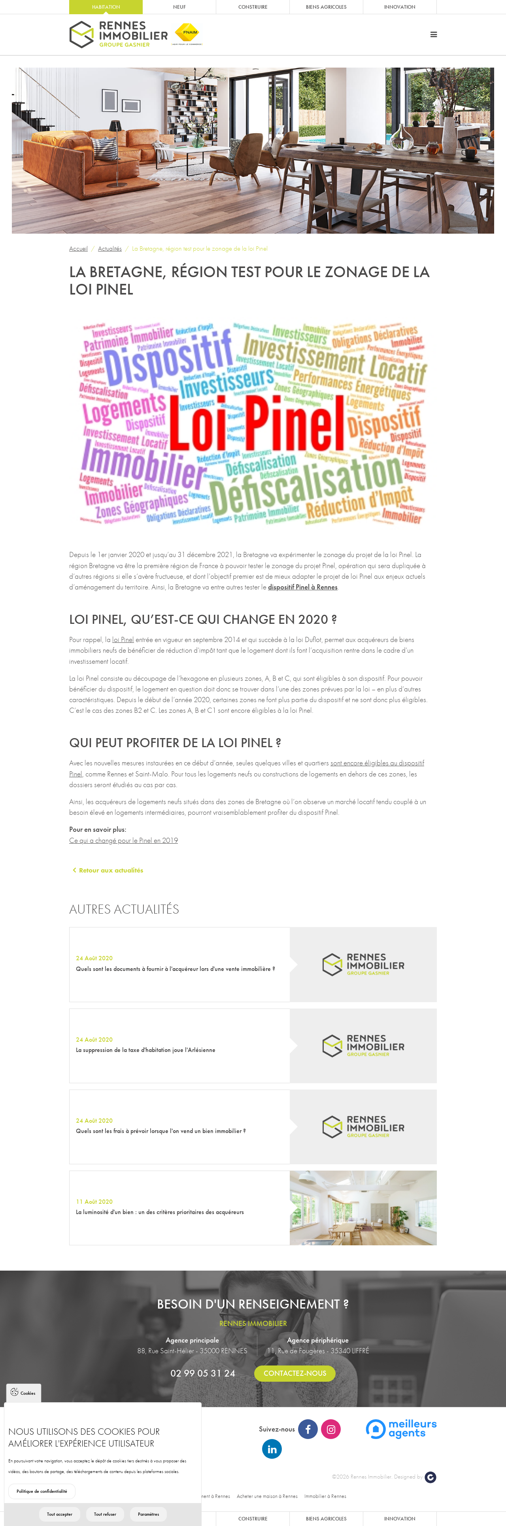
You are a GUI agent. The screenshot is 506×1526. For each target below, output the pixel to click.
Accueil (78, 248)
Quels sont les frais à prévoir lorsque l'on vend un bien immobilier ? (161, 1131)
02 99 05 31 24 (202, 1373)
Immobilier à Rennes (325, 1496)
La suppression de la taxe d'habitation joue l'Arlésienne (145, 1050)
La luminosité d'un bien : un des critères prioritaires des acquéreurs (160, 1212)
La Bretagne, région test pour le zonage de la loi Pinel (200, 248)
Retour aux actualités (111, 870)
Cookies (28, 1408)
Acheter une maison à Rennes (267, 1496)
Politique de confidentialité (42, 1506)
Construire (253, 7)
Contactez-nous (295, 1373)
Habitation (106, 7)
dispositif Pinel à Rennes (303, 587)
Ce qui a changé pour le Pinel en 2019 (123, 840)
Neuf (179, 7)
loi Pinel (123, 639)
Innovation (399, 7)
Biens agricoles (326, 7)
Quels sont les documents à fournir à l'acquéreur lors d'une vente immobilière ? (175, 969)
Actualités (110, 248)
